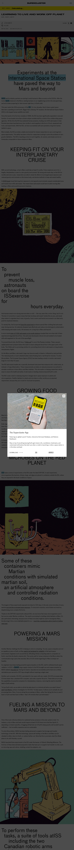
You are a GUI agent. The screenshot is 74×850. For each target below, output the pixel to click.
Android (51, 452)
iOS (36, 452)
